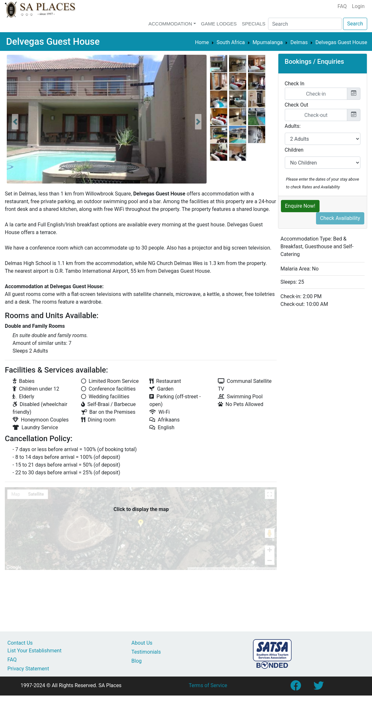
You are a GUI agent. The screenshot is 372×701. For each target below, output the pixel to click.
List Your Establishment (34, 651)
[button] (15, 122)
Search (355, 24)
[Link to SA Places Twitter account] (318, 688)
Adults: (293, 126)
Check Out (296, 105)
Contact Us (20, 643)
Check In (294, 84)
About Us (141, 643)
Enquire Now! (300, 206)
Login (358, 6)
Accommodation (170, 23)
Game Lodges (219, 23)
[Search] (305, 24)
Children (294, 150)
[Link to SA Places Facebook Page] (295, 688)
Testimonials (146, 652)
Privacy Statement (28, 669)
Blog (136, 661)
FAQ (342, 6)
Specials (253, 23)
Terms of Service (208, 685)
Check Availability (340, 218)
